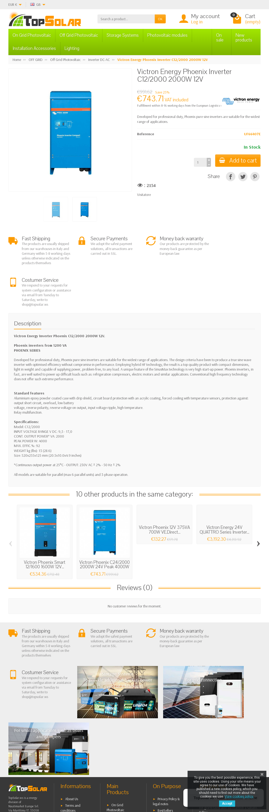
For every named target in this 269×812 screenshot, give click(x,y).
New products (244, 37)
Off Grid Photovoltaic (79, 35)
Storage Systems (123, 35)
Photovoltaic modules (167, 35)
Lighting (72, 48)
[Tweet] (242, 176)
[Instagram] (83, 787)
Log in (197, 22)
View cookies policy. (239, 796)
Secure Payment (76, 740)
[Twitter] (59, 787)
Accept (227, 803)
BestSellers (165, 722)
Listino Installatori (77, 747)
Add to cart (237, 161)
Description (27, 287)
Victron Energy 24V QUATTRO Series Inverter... (224, 493)
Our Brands (166, 742)
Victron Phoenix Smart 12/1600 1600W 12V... (44, 528)
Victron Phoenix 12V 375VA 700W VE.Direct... (164, 493)
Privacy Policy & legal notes (166, 714)
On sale (220, 37)
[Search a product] (126, 18)
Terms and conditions (70, 720)
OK (160, 19)
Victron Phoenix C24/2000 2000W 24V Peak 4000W (104, 528)
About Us (71, 711)
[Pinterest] (255, 176)
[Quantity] (199, 162)
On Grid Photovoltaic (32, 35)
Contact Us (165, 729)
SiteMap (163, 735)
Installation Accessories (34, 48)
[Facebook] (46, 787)
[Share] (230, 176)
